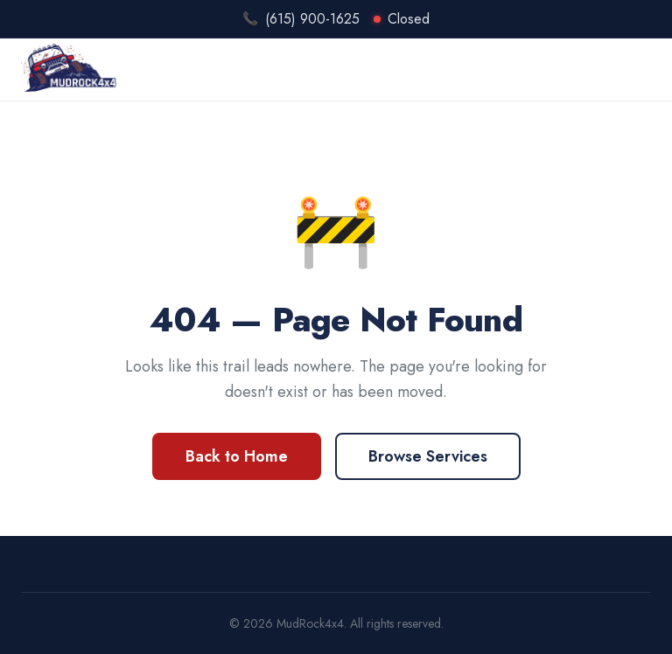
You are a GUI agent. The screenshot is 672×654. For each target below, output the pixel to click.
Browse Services (427, 456)
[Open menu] (638, 68)
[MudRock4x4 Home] (68, 68)
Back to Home (237, 456)
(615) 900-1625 (312, 19)
